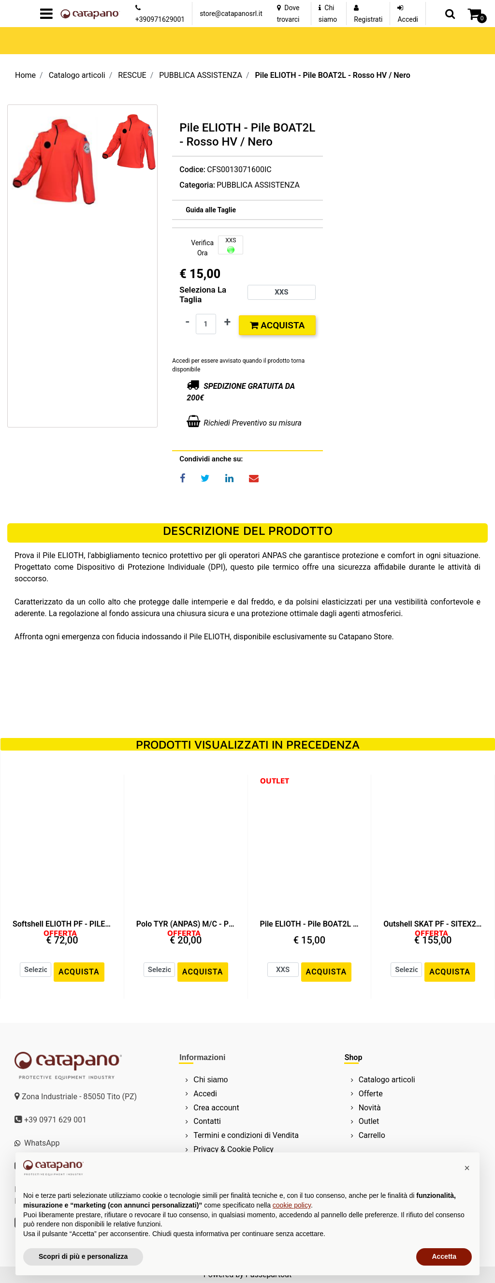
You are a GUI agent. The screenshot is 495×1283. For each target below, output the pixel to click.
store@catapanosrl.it (231, 13)
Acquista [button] (277, 325)
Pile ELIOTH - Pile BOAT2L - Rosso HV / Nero (332, 75)
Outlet (369, 1121)
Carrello (372, 1135)
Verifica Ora (202, 248)
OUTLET (274, 780)
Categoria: (197, 185)
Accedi (407, 19)
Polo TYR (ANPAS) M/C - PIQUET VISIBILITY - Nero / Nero (185, 924)
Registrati (368, 19)
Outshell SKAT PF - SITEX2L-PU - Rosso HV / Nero (432, 924)
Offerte (371, 1093)
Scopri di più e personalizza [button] (83, 1256)
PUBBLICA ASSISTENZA (200, 75)
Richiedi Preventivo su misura (253, 423)
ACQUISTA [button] (79, 971)
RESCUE (132, 75)
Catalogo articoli (77, 75)
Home (25, 75)
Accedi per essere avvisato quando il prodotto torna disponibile (238, 365)
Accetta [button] (444, 1256)
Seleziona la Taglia (202, 294)
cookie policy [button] (292, 1205)
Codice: (192, 169)
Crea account (216, 1107)
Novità (370, 1107)
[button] (450, 13)
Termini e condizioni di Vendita (246, 1135)
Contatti (207, 1121)
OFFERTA (60, 933)
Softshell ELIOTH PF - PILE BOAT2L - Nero (62, 924)
